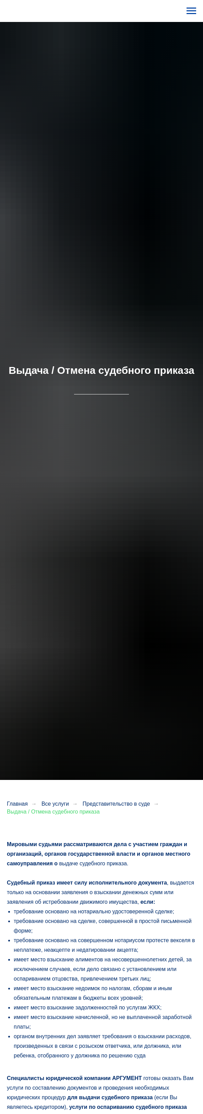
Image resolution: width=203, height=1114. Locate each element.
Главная (17, 804)
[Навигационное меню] (191, 11)
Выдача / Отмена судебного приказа (53, 812)
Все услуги (55, 804)
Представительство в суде (116, 804)
